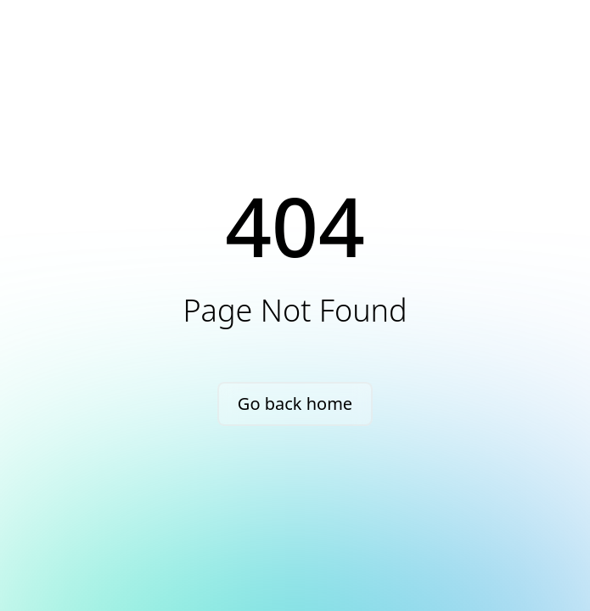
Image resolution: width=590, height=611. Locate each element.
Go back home (295, 403)
